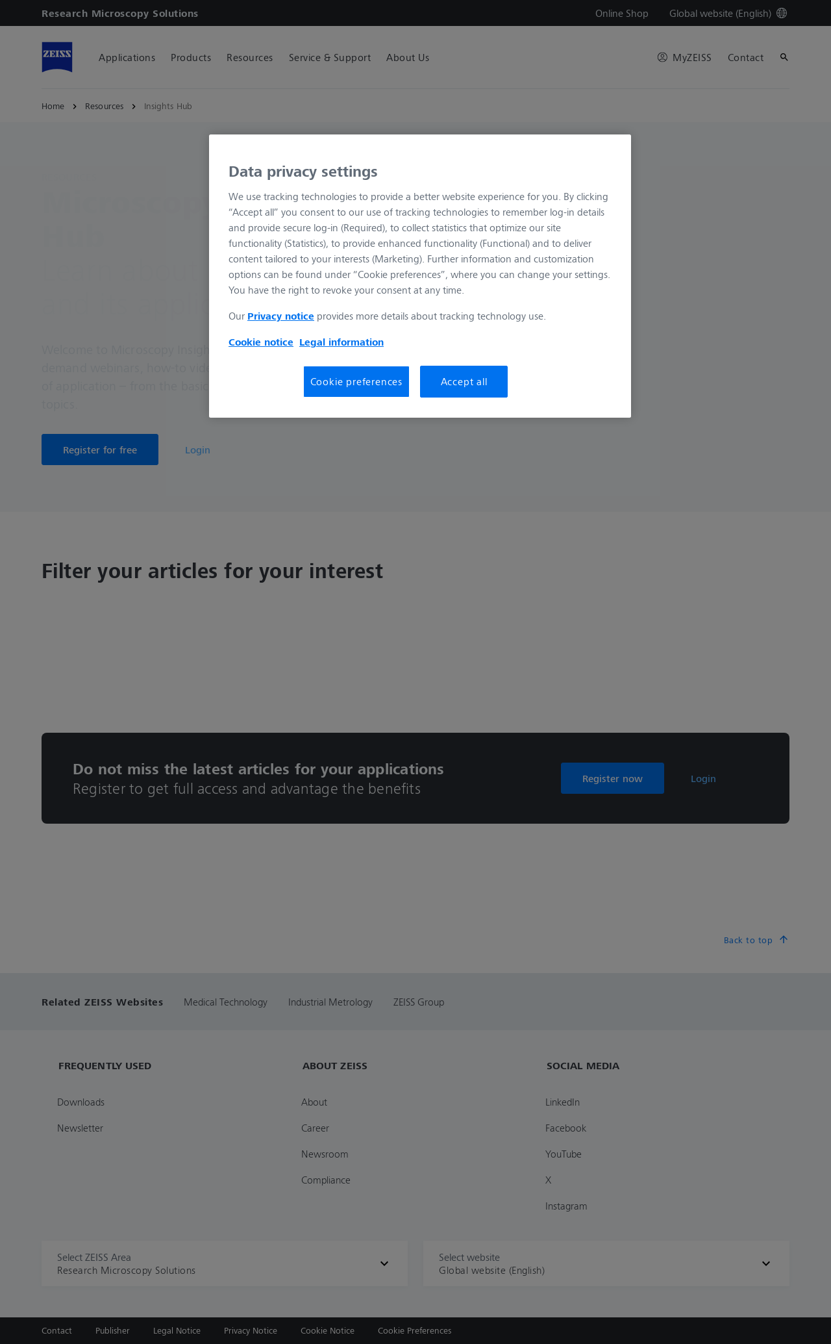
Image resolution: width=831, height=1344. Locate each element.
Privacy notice (280, 316)
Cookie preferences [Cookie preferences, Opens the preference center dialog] (356, 381)
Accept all (464, 381)
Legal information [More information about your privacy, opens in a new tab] (341, 342)
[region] (420, 276)
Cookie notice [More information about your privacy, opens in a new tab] (261, 342)
